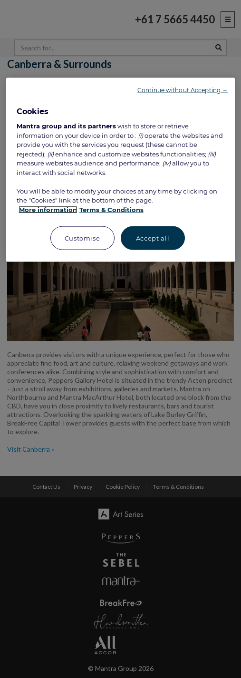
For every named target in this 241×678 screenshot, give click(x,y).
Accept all (153, 238)
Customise (82, 238)
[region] (120, 170)
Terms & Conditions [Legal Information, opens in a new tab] (111, 209)
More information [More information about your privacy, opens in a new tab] (48, 209)
